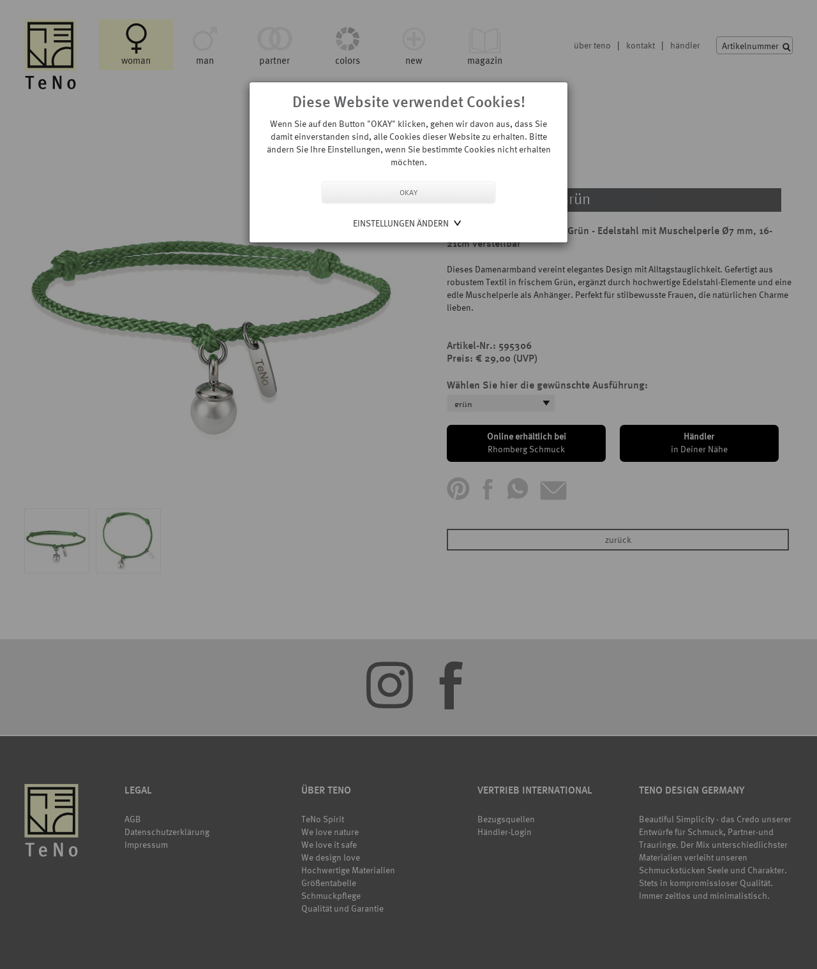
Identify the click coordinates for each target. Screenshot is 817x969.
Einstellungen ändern (401, 223)
